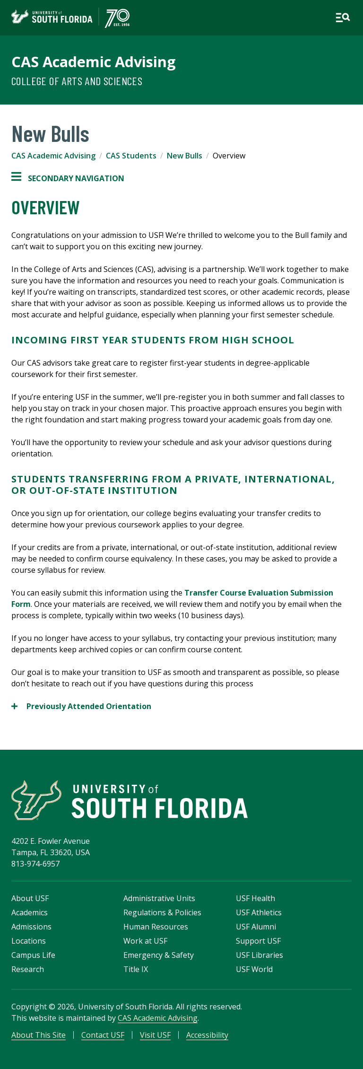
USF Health (255, 898)
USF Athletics (259, 912)
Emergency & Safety (158, 955)
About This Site (38, 1035)
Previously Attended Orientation (81, 706)
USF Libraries (259, 955)
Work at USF (145, 941)
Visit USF (155, 1035)
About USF (30, 898)
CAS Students (131, 155)
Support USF (258, 941)
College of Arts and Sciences (76, 81)
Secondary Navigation (67, 178)
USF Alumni (256, 926)
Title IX (135, 969)
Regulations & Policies (162, 912)
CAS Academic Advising (93, 61)
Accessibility (207, 1035)
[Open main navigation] (343, 17)
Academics (29, 912)
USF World (254, 969)
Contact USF (102, 1035)
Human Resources (155, 926)
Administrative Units (159, 898)
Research (27, 969)
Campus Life (33, 955)
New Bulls (184, 155)
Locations (28, 941)
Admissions (31, 926)
